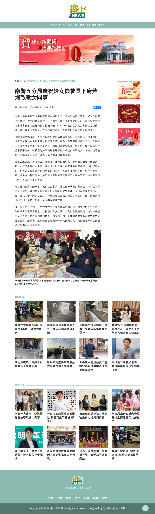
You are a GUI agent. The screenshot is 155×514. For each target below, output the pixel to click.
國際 (94, 25)
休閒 (64, 25)
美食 (88, 25)
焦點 (52, 25)
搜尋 (101, 25)
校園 (82, 25)
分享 (97, 107)
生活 (76, 25)
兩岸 (70, 25)
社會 (58, 25)
